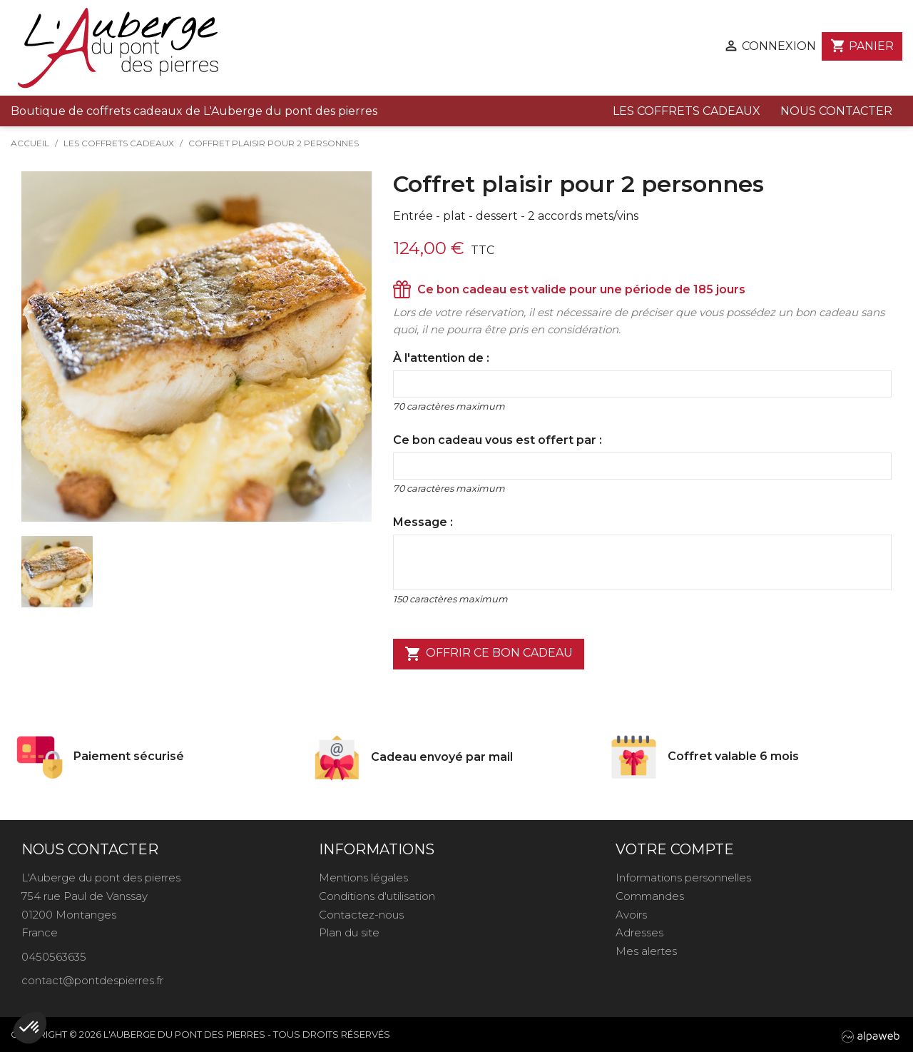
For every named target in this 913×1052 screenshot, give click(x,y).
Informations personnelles (683, 877)
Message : (423, 522)
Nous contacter (836, 111)
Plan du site (349, 932)
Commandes (650, 896)
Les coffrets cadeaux (686, 111)
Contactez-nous (361, 914)
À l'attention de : (441, 358)
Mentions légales (363, 877)
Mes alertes (646, 951)
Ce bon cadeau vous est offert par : (497, 440)
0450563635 (53, 957)
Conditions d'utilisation (377, 896)
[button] (30, 1028)
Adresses (639, 932)
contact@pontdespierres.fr (92, 980)
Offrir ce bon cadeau (488, 653)
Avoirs (631, 914)
